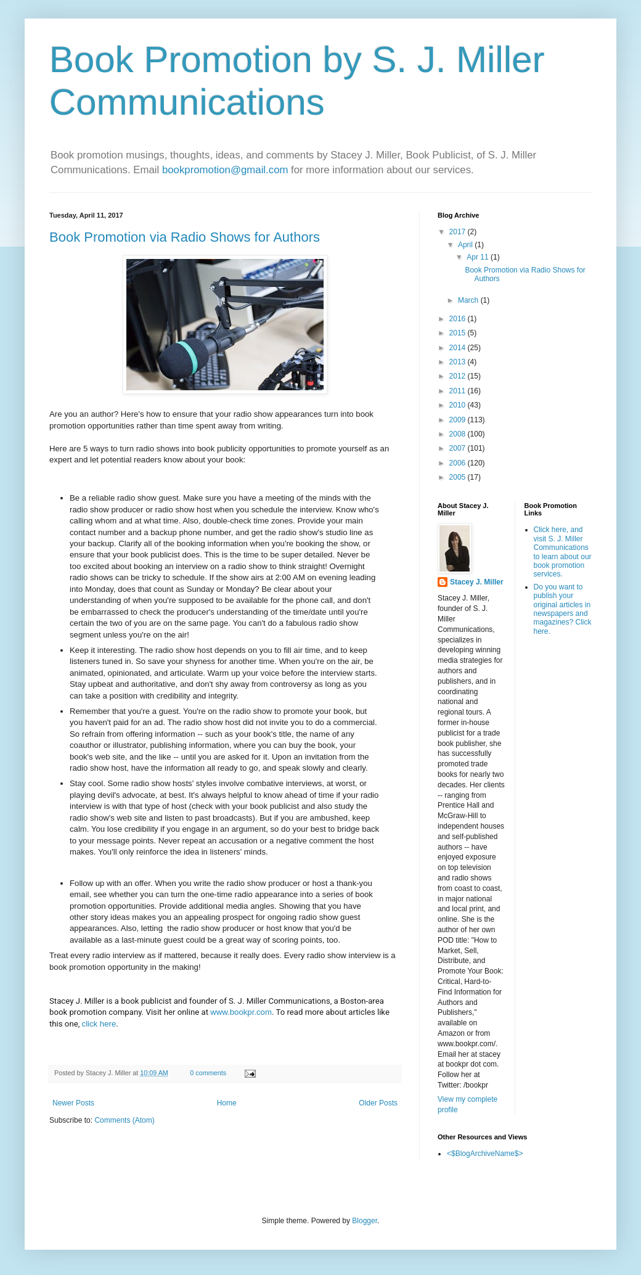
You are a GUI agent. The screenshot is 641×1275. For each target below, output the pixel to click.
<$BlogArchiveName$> (485, 1153)
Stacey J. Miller (477, 582)
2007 (458, 448)
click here (99, 1023)
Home (227, 1103)
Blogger (364, 1220)
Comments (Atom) (124, 1120)
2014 (458, 347)
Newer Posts (73, 1103)
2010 (458, 405)
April (466, 244)
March (469, 300)
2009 (458, 420)
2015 (458, 333)
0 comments (208, 1072)
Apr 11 (479, 257)
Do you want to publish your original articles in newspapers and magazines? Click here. (563, 609)
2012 (458, 376)
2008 (458, 434)
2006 (458, 463)
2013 (458, 362)
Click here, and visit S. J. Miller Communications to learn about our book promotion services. (563, 551)
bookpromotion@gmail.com (225, 170)
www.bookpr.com (241, 1012)
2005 (458, 477)
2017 (458, 232)
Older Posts (378, 1103)
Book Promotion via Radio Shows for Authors (184, 237)
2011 (458, 391)
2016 (458, 318)
